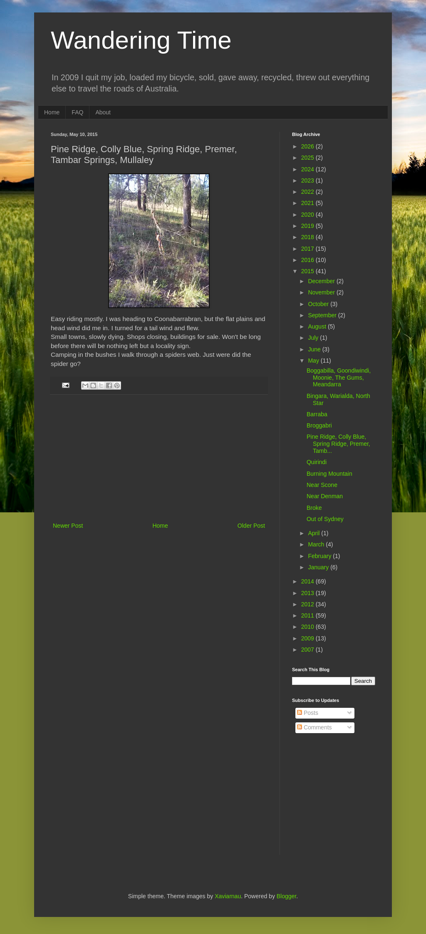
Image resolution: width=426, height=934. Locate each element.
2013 (308, 593)
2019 (308, 225)
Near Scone (322, 485)
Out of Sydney (325, 519)
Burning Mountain (329, 473)
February (320, 556)
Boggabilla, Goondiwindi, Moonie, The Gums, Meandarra (339, 377)
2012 (308, 604)
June (315, 349)
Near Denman (325, 496)
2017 (308, 248)
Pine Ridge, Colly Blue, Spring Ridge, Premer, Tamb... (338, 443)
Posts (307, 712)
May (314, 360)
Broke (314, 507)
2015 (308, 271)
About (103, 112)
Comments (314, 727)
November (322, 292)
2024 (308, 169)
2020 (308, 214)
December (322, 281)
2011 (308, 615)
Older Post (251, 525)
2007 (308, 649)
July (314, 337)
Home (51, 112)
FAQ (77, 112)
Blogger (286, 896)
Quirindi (317, 462)
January (319, 567)
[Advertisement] (159, 458)
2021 (308, 203)
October (319, 304)
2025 (308, 157)
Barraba (317, 414)
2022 (308, 191)
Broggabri (319, 425)
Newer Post (68, 525)
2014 (308, 581)
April (314, 533)
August (317, 326)
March (317, 544)
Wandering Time (141, 40)
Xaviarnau (228, 896)
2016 (308, 260)
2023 (308, 180)
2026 (308, 146)
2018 (308, 237)
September (323, 315)
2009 (308, 638)
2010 (308, 626)
